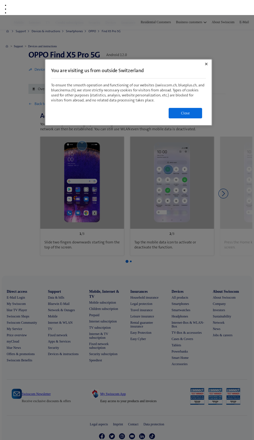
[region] (128, 77)
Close (185, 98)
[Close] (206, 49)
